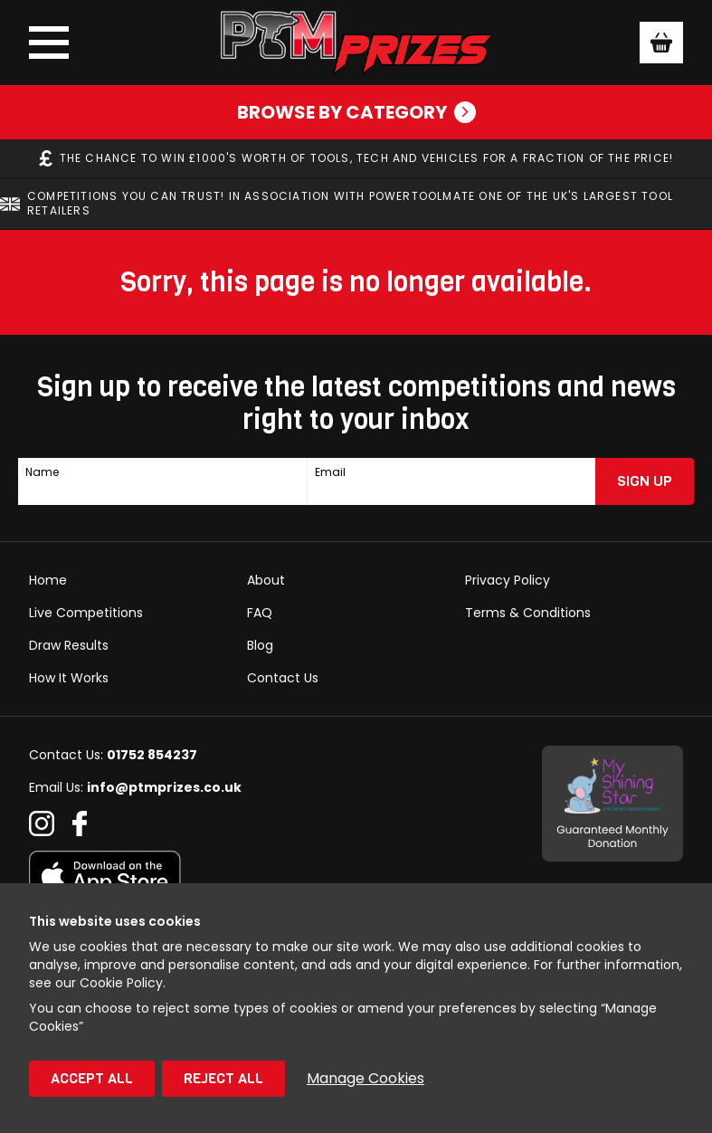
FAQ (259, 613)
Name (42, 472)
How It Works (69, 678)
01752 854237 (152, 755)
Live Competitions (86, 613)
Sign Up (644, 480)
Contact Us (282, 678)
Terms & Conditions (528, 613)
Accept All (92, 1078)
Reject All (223, 1078)
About (266, 580)
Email (330, 472)
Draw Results (69, 645)
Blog (260, 645)
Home (48, 580)
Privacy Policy (507, 580)
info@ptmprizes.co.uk (164, 787)
